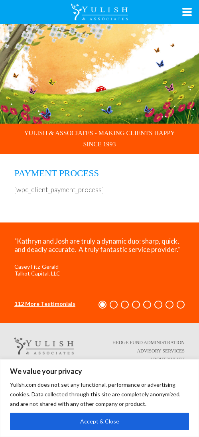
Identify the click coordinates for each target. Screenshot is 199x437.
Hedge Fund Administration (148, 342)
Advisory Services (161, 351)
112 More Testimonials (44, 303)
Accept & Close (99, 421)
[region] (99, 398)
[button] (102, 304)
